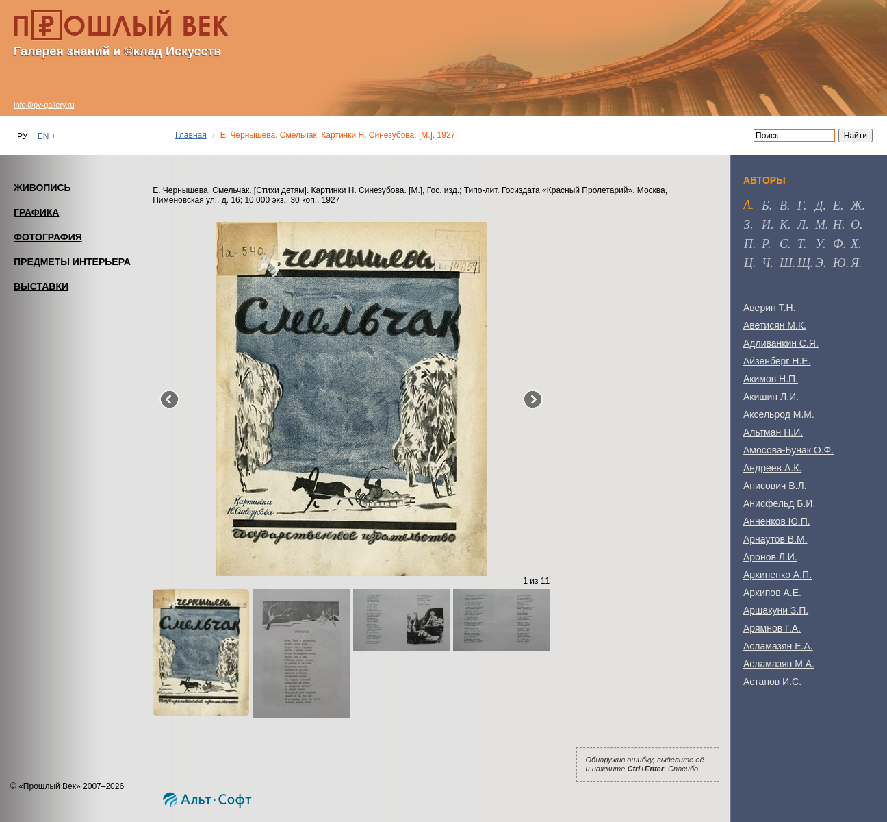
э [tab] (819, 263)
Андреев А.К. (772, 467)
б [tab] (765, 205)
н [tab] (837, 225)
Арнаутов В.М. (775, 539)
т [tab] (800, 244)
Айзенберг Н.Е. (777, 361)
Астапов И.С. (772, 681)
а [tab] (747, 205)
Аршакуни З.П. (775, 610)
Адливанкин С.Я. (781, 343)
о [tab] (855, 225)
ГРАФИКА (36, 212)
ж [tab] (856, 205)
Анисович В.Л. (775, 485)
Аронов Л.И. (770, 556)
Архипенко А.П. (777, 574)
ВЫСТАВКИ (41, 286)
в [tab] (783, 205)
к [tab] (784, 225)
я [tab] (855, 263)
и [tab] (766, 225)
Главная (191, 135)
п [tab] (748, 244)
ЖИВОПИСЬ (42, 187)
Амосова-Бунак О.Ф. (788, 450)
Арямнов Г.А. (772, 628)
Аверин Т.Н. (769, 307)
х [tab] (854, 244)
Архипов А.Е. (772, 592)
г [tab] (800, 205)
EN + (47, 136)
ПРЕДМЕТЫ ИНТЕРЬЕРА (72, 261)
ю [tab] (839, 263)
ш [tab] (786, 263)
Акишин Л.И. (771, 396)
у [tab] (819, 244)
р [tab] (765, 244)
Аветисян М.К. (774, 325)
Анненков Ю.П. (776, 521)
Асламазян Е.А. (778, 645)
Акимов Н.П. (770, 378)
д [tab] (819, 205)
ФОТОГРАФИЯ (48, 237)
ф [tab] (838, 244)
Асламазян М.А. (778, 663)
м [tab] (820, 225)
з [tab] (747, 225)
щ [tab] (803, 263)
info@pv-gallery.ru (44, 105)
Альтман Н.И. (773, 432)
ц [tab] (748, 263)
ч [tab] (766, 263)
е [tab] (836, 205)
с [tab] (784, 244)
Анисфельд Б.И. (779, 503)
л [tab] (801, 225)
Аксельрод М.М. (778, 414)
